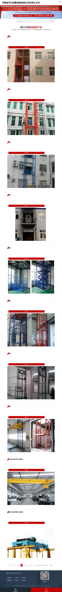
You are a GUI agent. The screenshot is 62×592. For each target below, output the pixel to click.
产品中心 (17, 577)
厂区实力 (24, 577)
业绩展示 (24, 580)
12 (21, 565)
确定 (51, 565)
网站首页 (10, 577)
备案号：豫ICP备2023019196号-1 (43, 585)
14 (25, 565)
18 (31, 565)
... (15, 565)
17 (29, 565)
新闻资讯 (10, 580)
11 (19, 565)
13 (23, 565)
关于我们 (17, 580)
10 (17, 565)
